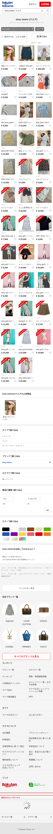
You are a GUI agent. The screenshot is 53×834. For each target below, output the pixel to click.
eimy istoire (26, 462)
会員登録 (45, 4)
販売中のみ (8, 37)
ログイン (33, 4)
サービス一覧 (6, 817)
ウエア (39, 29)
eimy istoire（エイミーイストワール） (17, 29)
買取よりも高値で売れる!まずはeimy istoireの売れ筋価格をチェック (26, 558)
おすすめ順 (21, 37)
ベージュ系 (42, 529)
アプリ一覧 (32, 817)
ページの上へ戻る (26, 588)
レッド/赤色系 (42, 534)
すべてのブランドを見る (26, 656)
